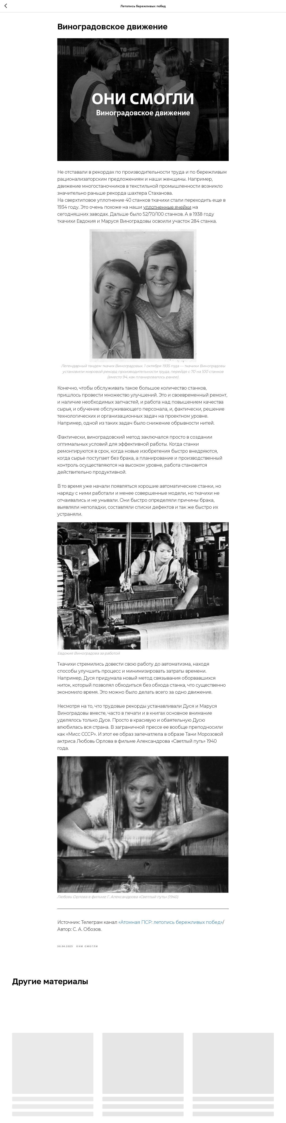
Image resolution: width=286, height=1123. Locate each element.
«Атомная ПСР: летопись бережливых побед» (170, 922)
